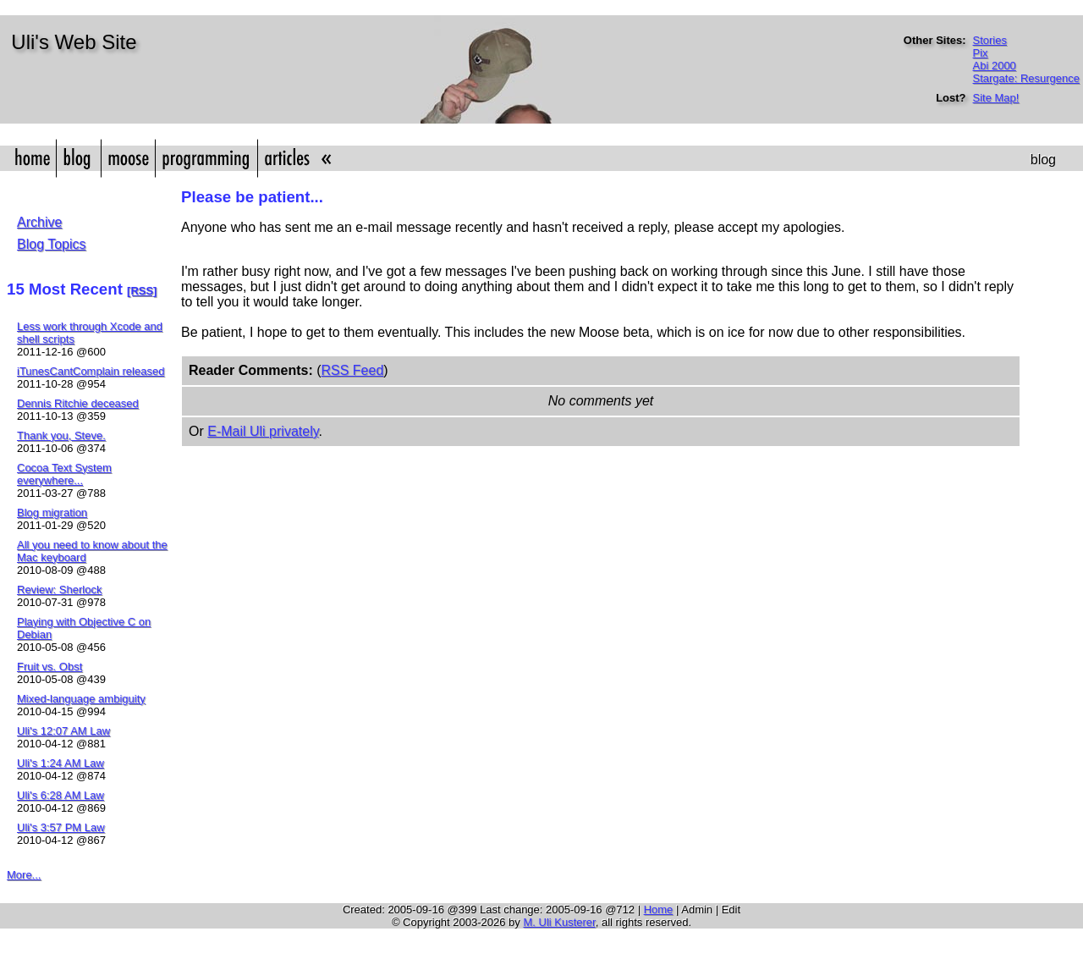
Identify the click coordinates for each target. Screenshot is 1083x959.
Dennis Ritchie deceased (78, 403)
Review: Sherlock (59, 589)
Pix (980, 53)
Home (658, 909)
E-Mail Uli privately (262, 431)
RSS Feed (352, 370)
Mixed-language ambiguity (81, 698)
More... (24, 874)
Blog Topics (51, 244)
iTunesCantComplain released (90, 371)
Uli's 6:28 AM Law (60, 795)
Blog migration (52, 512)
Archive (39, 222)
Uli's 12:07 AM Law (63, 731)
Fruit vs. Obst (49, 666)
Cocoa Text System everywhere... (64, 474)
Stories (990, 40)
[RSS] (142, 290)
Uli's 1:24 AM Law (60, 763)
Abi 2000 (994, 65)
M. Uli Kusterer (559, 922)
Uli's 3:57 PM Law (61, 827)
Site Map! (996, 97)
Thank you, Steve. (61, 435)
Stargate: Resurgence (1026, 78)
